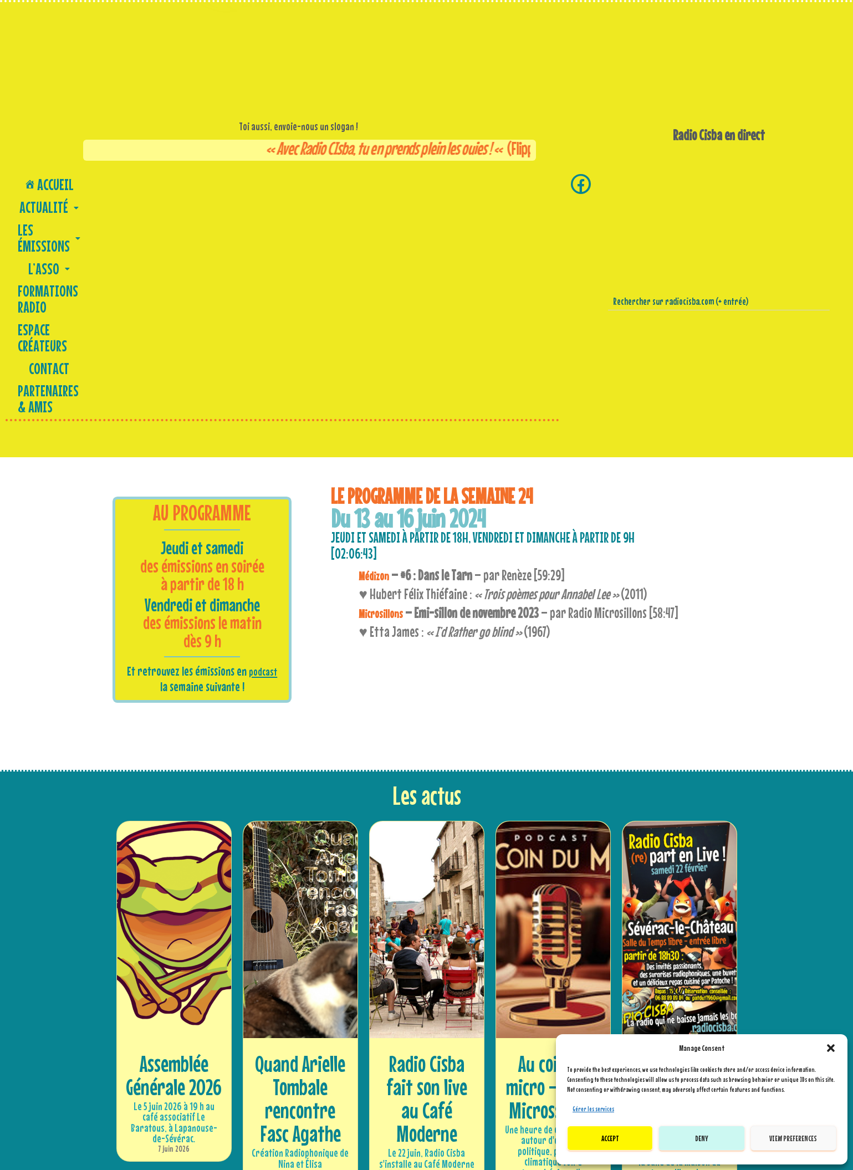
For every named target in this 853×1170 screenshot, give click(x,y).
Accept (610, 1138)
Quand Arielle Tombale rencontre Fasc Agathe (300, 872)
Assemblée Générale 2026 (174, 848)
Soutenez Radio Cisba (232, 1100)
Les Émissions (165, 182)
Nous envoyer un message (426, 1100)
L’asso (228, 182)
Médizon (377, 349)
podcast (263, 444)
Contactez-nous (426, 1085)
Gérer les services (593, 1109)
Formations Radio (293, 182)
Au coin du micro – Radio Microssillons (553, 860)
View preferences (793, 1138)
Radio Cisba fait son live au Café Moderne (426, 872)
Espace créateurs (378, 182)
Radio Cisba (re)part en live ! (679, 860)
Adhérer (231, 1085)
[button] (830, 1048)
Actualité (94, 182)
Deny (701, 1138)
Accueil (36, 182)
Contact (440, 182)
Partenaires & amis (509, 182)
